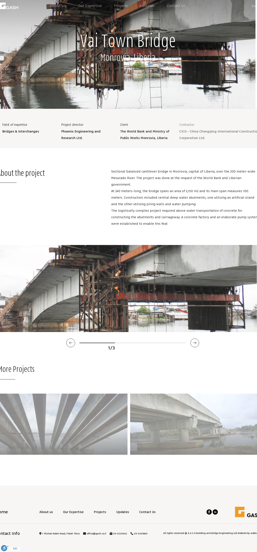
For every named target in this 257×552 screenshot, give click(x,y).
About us (46, 512)
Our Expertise (73, 512)
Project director (72, 124)
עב (254, 5)
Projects (100, 512)
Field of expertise (14, 124)
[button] (70, 343)
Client (124, 124)
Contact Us (147, 512)
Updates (122, 512)
